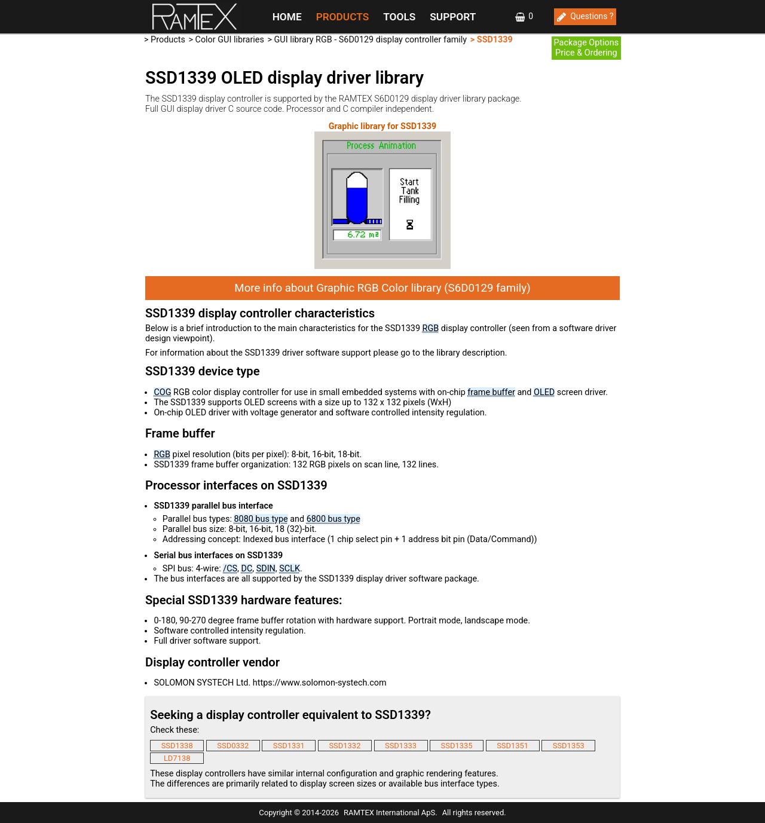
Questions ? (591, 16)
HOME (287, 17)
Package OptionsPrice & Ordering (586, 48)
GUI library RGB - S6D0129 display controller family (370, 40)
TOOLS (399, 17)
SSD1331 (289, 745)
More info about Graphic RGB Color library (382, 288)
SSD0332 (233, 745)
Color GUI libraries (229, 40)
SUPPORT (453, 17)
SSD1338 (177, 745)
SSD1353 (569, 745)
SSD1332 (344, 745)
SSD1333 (401, 745)
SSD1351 (512, 745)
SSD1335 (457, 745)
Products (168, 40)
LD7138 (177, 758)
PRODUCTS (342, 17)
